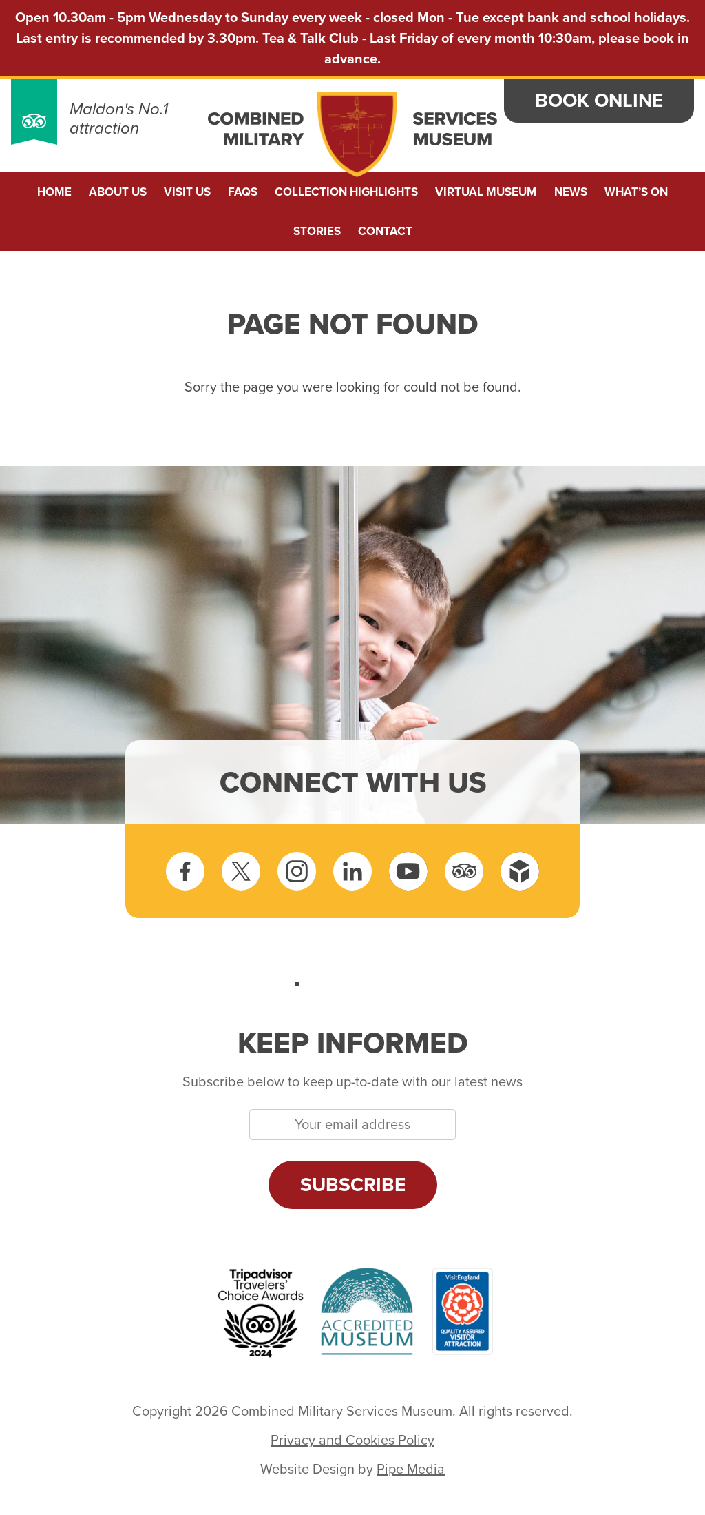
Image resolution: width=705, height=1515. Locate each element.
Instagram (296, 871)
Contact (385, 231)
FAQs (242, 192)
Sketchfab (520, 871)
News (570, 192)
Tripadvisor (464, 871)
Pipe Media (411, 1468)
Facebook (185, 871)
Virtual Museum (486, 192)
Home (54, 192)
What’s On (636, 192)
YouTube (408, 871)
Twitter (241, 871)
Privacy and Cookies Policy (352, 1440)
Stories (317, 231)
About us (118, 192)
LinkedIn (352, 871)
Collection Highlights (346, 192)
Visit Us (187, 192)
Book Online (599, 100)
